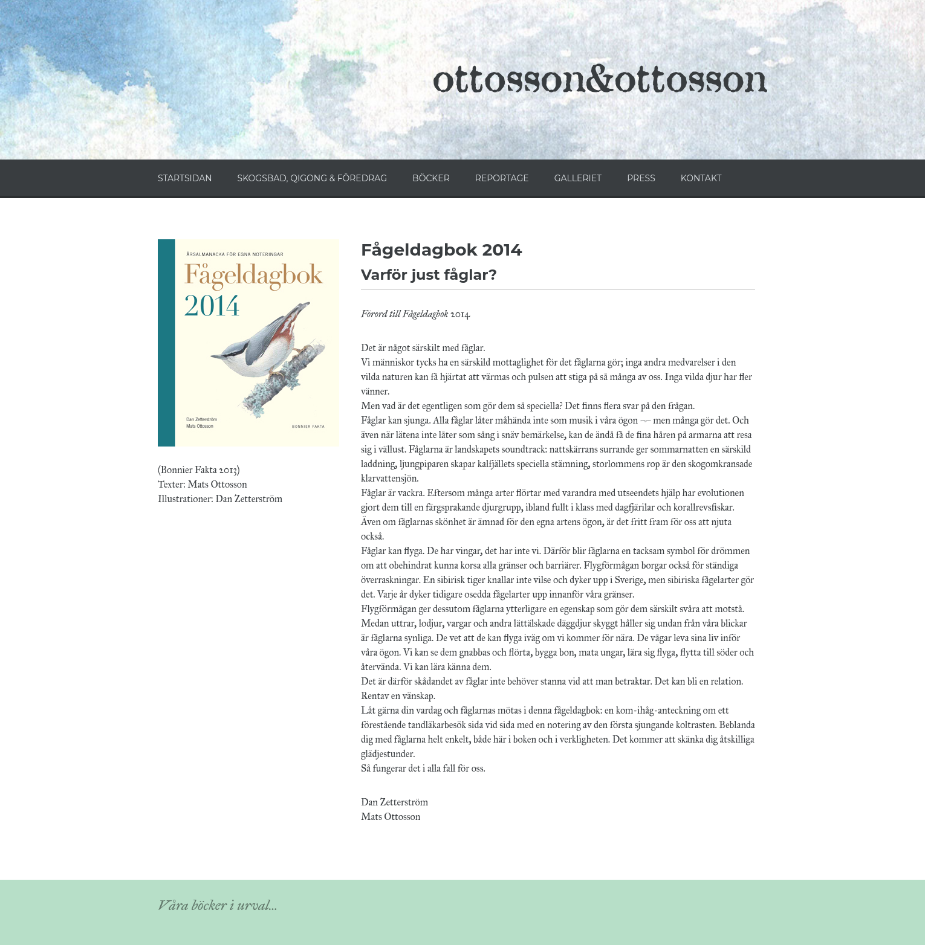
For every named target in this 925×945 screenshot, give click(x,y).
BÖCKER (431, 178)
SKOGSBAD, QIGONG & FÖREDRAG (312, 178)
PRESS (641, 178)
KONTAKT (701, 178)
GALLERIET (578, 178)
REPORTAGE (502, 178)
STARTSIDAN (185, 178)
